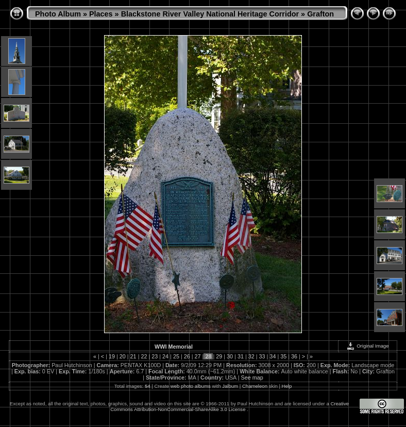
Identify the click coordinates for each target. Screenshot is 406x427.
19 (111, 356)
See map (252, 377)
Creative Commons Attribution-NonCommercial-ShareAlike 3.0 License (229, 406)
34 (272, 356)
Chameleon (254, 386)
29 (219, 356)
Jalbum (230, 386)
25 (176, 356)
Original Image (367, 346)
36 (294, 356)
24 (165, 356)
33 (262, 356)
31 (240, 356)
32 (251, 356)
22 (143, 356)
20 (122, 356)
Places (101, 14)
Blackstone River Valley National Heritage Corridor (210, 14)
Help (287, 386)
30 (229, 356)
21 (133, 356)
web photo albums (191, 386)
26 (187, 356)
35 (283, 356)
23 (154, 356)
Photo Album (58, 14)
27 (197, 356)
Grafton (320, 14)
